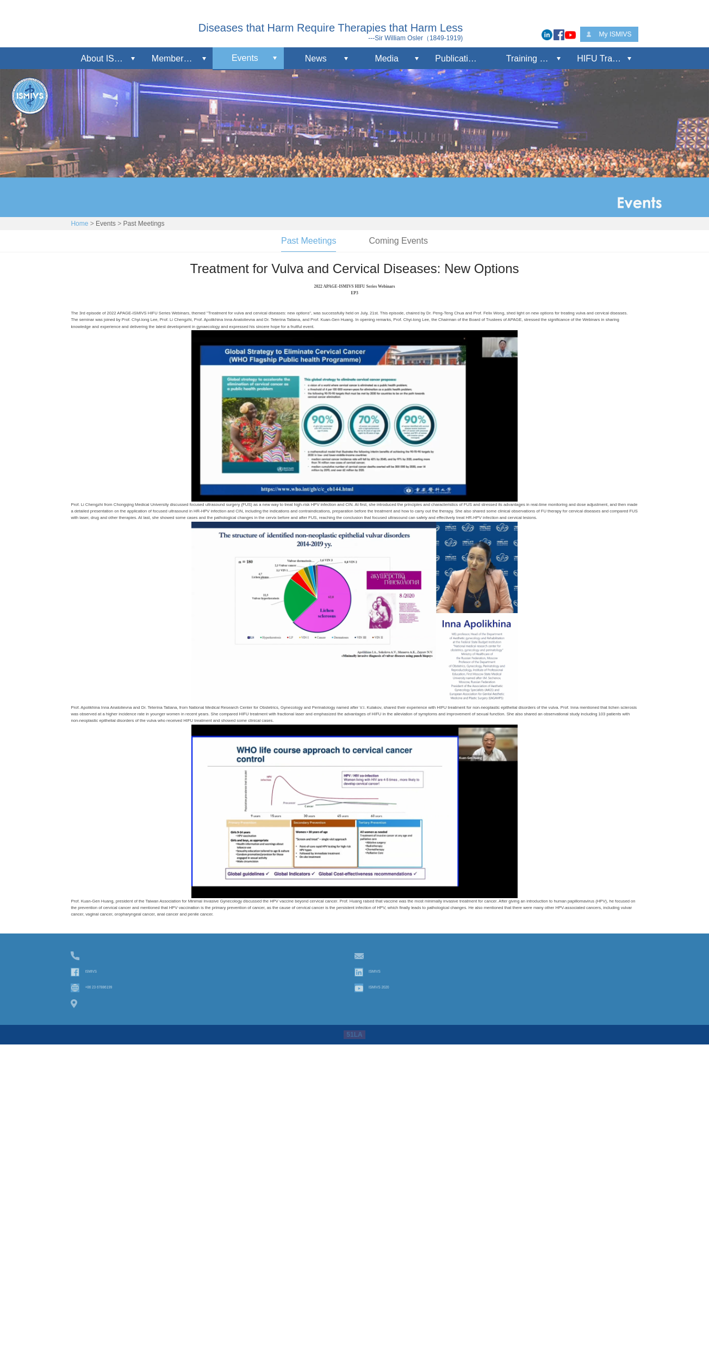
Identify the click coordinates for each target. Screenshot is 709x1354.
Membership (176, 58)
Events (245, 58)
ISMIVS (97, 1292)
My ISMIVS (615, 34)
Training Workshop (536, 58)
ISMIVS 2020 (391, 1308)
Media (387, 58)
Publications (458, 58)
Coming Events (398, 240)
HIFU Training (604, 58)
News (316, 58)
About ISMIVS (107, 58)
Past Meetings (143, 223)
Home (79, 223)
